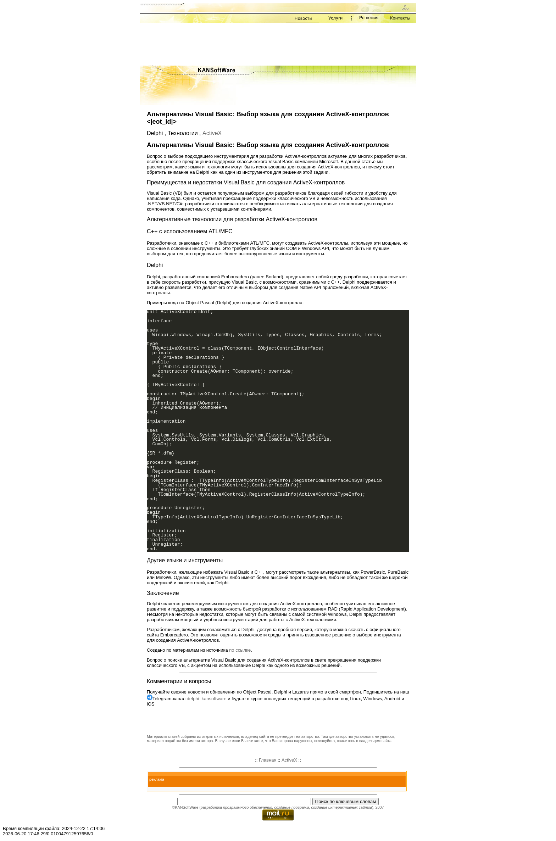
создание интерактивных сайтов (341, 807)
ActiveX (212, 133)
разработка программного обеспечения (236, 807)
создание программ (291, 807)
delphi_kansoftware (207, 698)
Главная (267, 760)
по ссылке (240, 650)
